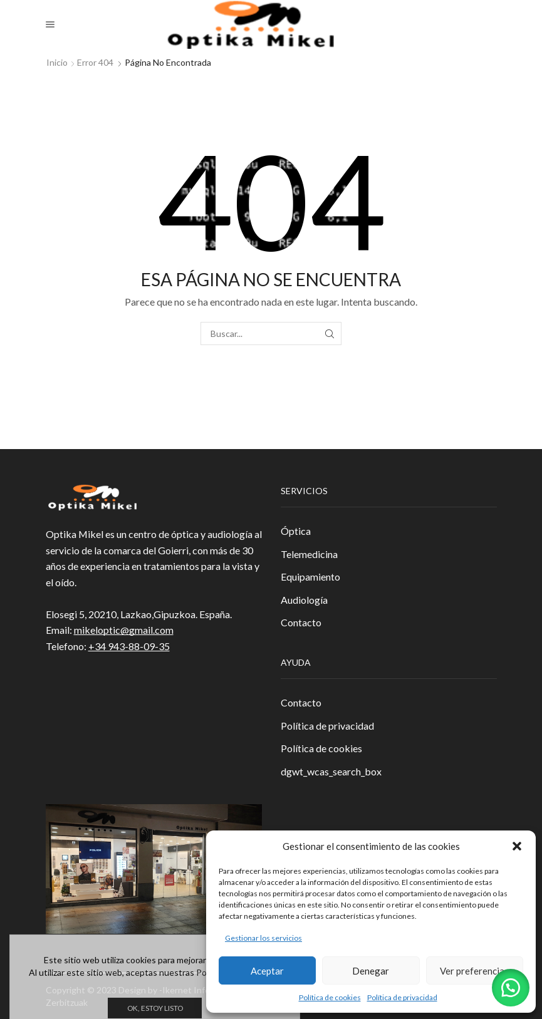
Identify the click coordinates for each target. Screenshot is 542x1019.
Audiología (304, 600)
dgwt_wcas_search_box (331, 771)
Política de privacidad (402, 997)
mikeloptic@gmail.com (124, 630)
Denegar (370, 970)
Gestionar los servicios (263, 938)
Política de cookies (330, 997)
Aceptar (267, 970)
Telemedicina (309, 554)
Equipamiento (310, 576)
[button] (517, 846)
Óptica (296, 531)
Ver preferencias (474, 970)
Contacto (301, 622)
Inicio (57, 62)
